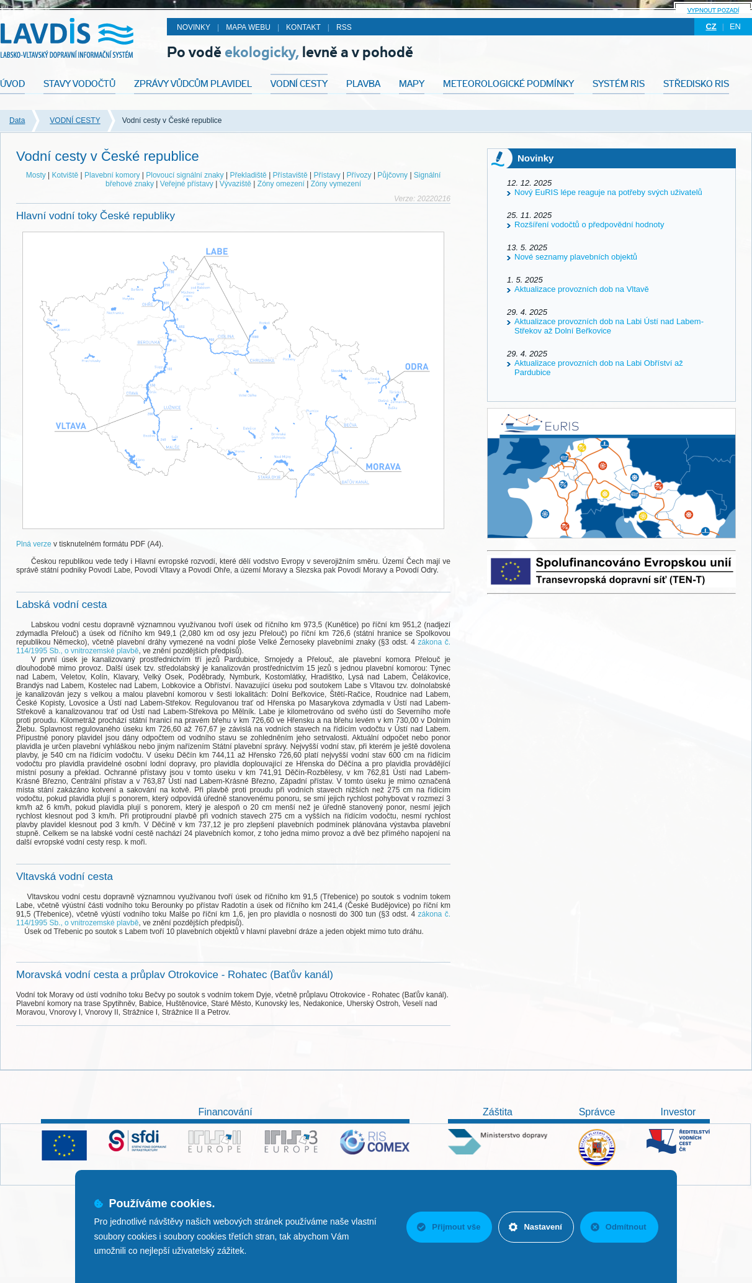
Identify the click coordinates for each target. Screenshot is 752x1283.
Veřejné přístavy (186, 183)
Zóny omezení (281, 183)
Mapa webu (248, 27)
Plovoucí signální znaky (184, 175)
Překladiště (248, 175)
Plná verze (33, 544)
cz (710, 26)
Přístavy (326, 175)
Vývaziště (235, 183)
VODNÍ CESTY (75, 120)
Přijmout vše (448, 1226)
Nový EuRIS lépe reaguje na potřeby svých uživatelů (608, 192)
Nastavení (535, 1226)
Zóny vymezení (336, 183)
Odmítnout (619, 1226)
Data (17, 120)
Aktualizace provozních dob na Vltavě (581, 289)
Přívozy (359, 175)
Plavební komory (112, 175)
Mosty (36, 175)
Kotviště (65, 175)
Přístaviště (290, 175)
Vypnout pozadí (713, 10)
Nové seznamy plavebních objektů (575, 256)
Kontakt (303, 27)
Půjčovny (392, 175)
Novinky (193, 27)
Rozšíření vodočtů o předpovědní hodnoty (589, 224)
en (735, 26)
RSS (344, 27)
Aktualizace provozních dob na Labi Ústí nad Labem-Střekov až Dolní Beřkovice (609, 326)
